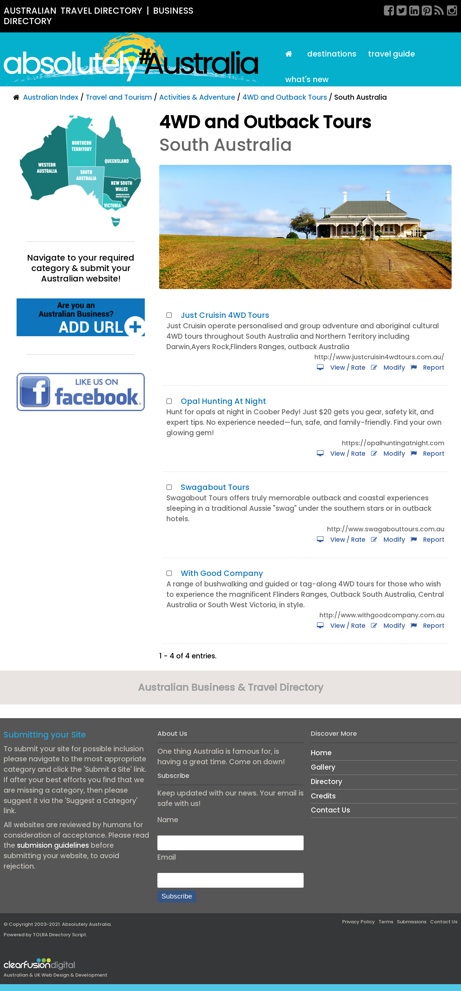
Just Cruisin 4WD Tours (225, 315)
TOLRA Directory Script (59, 934)
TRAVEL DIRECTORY (101, 11)
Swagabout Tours (215, 487)
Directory (326, 782)
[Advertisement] (81, 479)
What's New (306, 79)
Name (167, 820)
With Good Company (222, 573)
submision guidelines (53, 845)
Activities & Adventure (197, 97)
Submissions (411, 921)
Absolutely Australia (86, 924)
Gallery (323, 767)
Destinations (332, 54)
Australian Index (51, 97)
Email (166, 857)
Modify (388, 367)
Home (321, 753)
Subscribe (176, 896)
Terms (386, 921)
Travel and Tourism (119, 97)
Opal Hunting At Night (223, 401)
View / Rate (341, 367)
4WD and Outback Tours (284, 97)
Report (427, 367)
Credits (323, 796)
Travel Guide (391, 54)
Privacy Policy (358, 921)
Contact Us (330, 810)
